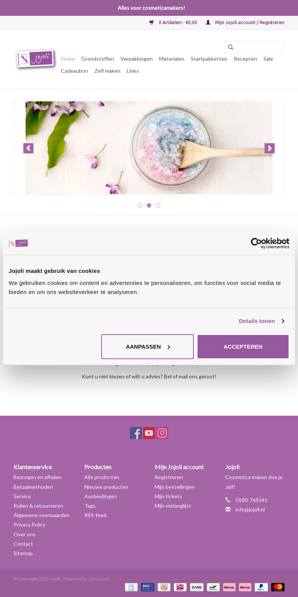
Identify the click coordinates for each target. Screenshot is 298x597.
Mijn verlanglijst (173, 505)
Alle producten (101, 477)
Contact (23, 543)
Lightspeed (99, 579)
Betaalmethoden (33, 487)
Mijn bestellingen (175, 487)
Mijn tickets (168, 496)
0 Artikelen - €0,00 (173, 22)
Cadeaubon (74, 70)
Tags (90, 505)
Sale (268, 58)
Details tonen (257, 321)
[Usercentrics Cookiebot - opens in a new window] (256, 243)
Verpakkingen (136, 58)
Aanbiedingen (100, 496)
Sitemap (23, 553)
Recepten (245, 58)
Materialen (171, 58)
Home (68, 58)
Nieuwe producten (106, 487)
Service (22, 496)
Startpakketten (209, 58)
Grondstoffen (97, 58)
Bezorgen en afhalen (38, 477)
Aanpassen (148, 346)
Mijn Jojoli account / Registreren (245, 22)
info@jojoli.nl (250, 509)
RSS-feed (95, 515)
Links (133, 70)
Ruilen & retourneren (38, 505)
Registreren (169, 477)
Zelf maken (107, 70)
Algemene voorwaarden (42, 515)
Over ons (24, 534)
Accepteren (243, 346)
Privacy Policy (30, 524)
